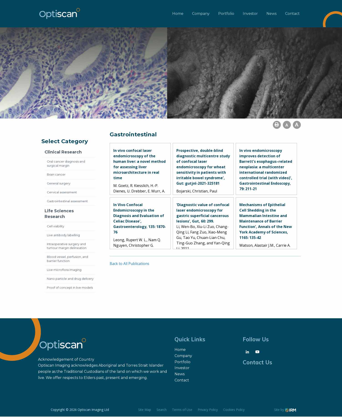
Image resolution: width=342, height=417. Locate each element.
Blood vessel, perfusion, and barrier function (67, 259)
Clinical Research (63, 152)
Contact (292, 14)
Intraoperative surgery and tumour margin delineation (66, 246)
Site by (285, 410)
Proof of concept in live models (70, 288)
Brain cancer (56, 175)
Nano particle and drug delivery (70, 279)
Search (162, 410)
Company (201, 14)
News (271, 14)
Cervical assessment (62, 192)
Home (177, 14)
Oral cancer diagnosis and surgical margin (66, 164)
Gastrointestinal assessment (67, 201)
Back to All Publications (129, 264)
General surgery (58, 184)
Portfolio (226, 14)
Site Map (144, 410)
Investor (250, 14)
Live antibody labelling (63, 235)
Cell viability (55, 226)
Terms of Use (182, 410)
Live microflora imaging (64, 270)
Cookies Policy (234, 410)
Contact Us (257, 362)
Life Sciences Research (59, 214)
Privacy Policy (208, 410)
